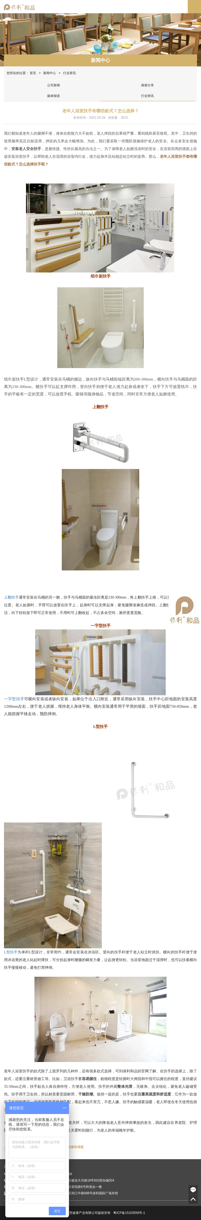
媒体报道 (53, 96)
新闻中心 (100, 60)
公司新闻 (53, 85)
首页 (33, 73)
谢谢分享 (147, 85)
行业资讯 (147, 96)
